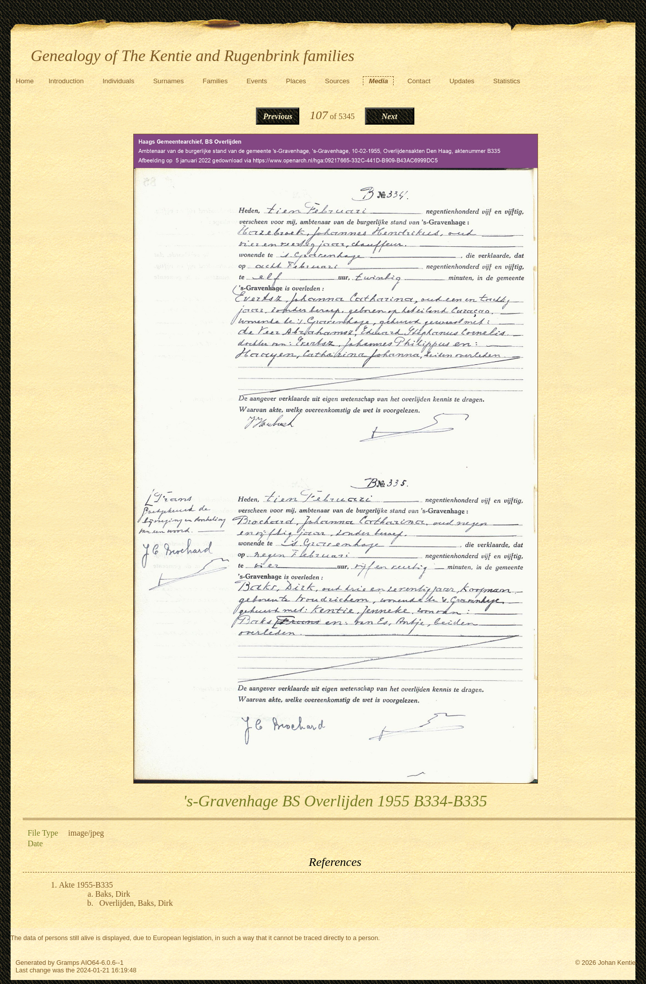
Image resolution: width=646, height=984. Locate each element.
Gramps (68, 962)
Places (296, 81)
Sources (337, 81)
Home (25, 81)
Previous (278, 116)
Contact (418, 81)
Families (215, 81)
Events (256, 81)
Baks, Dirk (112, 894)
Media (378, 81)
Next (389, 116)
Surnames (168, 81)
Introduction (66, 81)
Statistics (506, 81)
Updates (461, 81)
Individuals (118, 81)
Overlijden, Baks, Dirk (136, 903)
